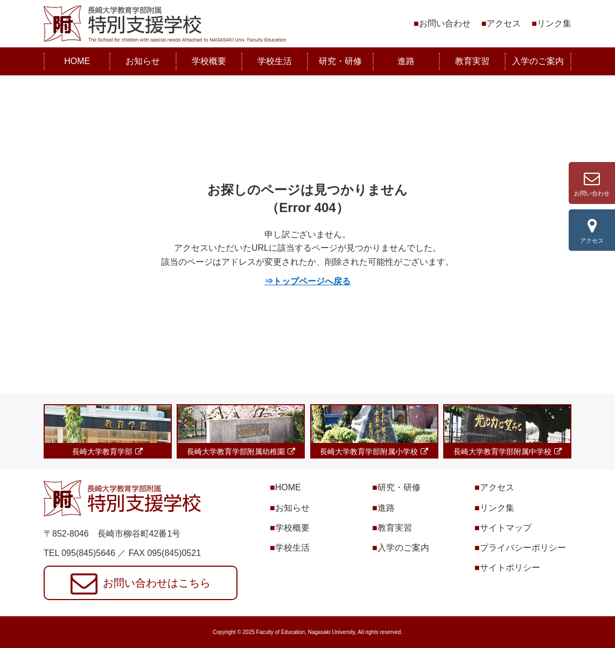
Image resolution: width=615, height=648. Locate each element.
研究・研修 (340, 61)
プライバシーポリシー (523, 547)
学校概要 (209, 61)
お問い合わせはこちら (157, 583)
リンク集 (554, 23)
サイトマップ (506, 527)
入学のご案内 (538, 61)
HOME (77, 61)
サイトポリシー (510, 567)
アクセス (503, 23)
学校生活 (274, 61)
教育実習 (472, 61)
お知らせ (142, 61)
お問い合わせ (445, 23)
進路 (406, 61)
